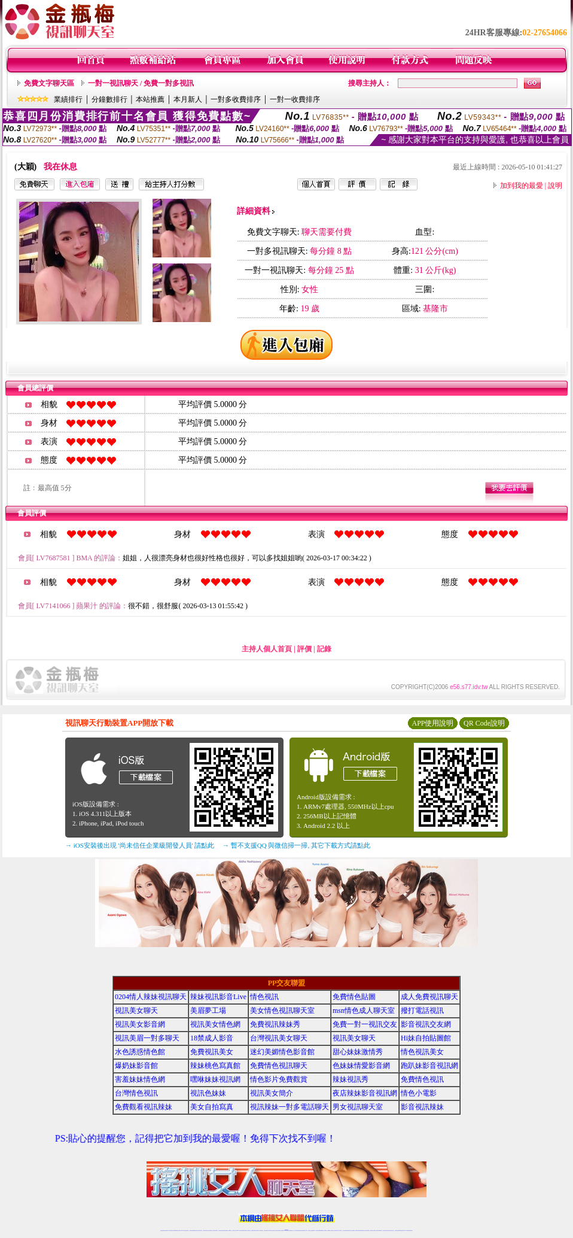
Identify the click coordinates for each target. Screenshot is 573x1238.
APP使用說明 (432, 723)
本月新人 (187, 99)
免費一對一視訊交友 (365, 1024)
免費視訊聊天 (253, 1230)
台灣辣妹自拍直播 (220, 1230)
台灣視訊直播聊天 (397, 1230)
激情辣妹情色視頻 (357, 1230)
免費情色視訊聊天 (278, 1065)
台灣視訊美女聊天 (278, 1038)
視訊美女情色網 (215, 1024)
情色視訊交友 (392, 1230)
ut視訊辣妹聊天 (245, 1230)
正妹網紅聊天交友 (291, 1230)
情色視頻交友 (349, 1230)
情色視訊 (264, 997)
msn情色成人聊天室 (364, 1010)
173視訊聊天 (229, 1230)
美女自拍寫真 (211, 1107)
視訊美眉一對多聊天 (147, 1038)
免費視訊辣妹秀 (275, 1024)
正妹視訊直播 (273, 1230)
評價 (304, 649)
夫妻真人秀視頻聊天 (334, 1230)
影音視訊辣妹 (422, 1107)
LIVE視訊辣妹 (170, 1230)
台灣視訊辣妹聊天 (215, 1230)
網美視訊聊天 (372, 1230)
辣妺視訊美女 (411, 1230)
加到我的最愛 (521, 185)
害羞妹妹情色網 (140, 1079)
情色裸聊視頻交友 (362, 1230)
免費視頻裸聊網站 (320, 1230)
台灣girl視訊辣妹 (379, 1230)
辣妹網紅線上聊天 (305, 1230)
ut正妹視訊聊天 (257, 1230)
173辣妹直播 (296, 1230)
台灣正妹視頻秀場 (345, 1230)
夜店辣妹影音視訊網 (365, 1093)
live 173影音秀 (183, 1230)
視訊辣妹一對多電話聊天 (289, 1107)
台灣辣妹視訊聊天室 (205, 1230)
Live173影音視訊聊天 (239, 1230)
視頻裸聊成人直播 (329, 1230)
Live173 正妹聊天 (315, 1230)
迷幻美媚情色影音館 (282, 1052)
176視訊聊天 (270, 1230)
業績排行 (68, 99)
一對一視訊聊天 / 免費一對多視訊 (141, 83)
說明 (555, 185)
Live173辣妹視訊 (286, 1230)
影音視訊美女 (389, 1230)
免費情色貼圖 (354, 997)
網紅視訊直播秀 (278, 1230)
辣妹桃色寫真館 (215, 1065)
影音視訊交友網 (426, 1024)
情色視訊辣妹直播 (367, 1230)
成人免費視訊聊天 (429, 997)
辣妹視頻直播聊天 (225, 1230)
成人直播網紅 (282, 1230)
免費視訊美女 (211, 1052)
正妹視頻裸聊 (353, 1230)
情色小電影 (419, 1093)
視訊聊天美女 (187, 1230)
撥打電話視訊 (422, 1010)
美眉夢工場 (208, 1010)
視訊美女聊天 (136, 1010)
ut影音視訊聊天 (402, 1230)
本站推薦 (150, 99)
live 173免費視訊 (406, 1230)
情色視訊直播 (165, 1230)
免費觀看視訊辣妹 (143, 1107)
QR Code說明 (484, 723)
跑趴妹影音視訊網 (429, 1065)
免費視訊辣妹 (191, 1230)
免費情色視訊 (422, 1079)
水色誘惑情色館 (140, 1052)
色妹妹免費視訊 (266, 1230)
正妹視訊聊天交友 (210, 1230)
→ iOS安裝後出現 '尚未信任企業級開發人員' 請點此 (139, 845)
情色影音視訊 (179, 1230)
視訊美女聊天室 (385, 1230)
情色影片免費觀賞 (278, 1079)
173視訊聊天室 (261, 1230)
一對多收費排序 (236, 99)
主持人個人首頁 (267, 649)
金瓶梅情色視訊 (195, 1230)
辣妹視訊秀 (350, 1079)
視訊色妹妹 (208, 1093)
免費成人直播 (375, 1230)
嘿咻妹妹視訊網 (215, 1079)
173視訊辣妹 (249, 1230)
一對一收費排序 (295, 99)
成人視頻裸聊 (325, 1230)
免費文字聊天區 (49, 83)
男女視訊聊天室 (358, 1107)
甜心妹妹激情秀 (358, 1052)
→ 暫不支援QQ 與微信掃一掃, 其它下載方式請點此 (296, 845)
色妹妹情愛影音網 (361, 1065)
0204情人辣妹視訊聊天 (151, 997)
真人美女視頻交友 (339, 1230)
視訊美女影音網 (140, 1024)
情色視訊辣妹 (162, 1230)
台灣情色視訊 (136, 1093)
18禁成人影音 (211, 1038)
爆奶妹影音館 (136, 1065)
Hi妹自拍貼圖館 (426, 1038)
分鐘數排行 (109, 99)
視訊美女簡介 (271, 1093)
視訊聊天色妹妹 (234, 1230)
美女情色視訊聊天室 (282, 1010)
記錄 (324, 649)
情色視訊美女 (422, 1052)
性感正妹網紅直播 (300, 1230)
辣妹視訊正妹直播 (310, 1230)
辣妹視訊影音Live (218, 997)
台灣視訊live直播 (174, 1230)
